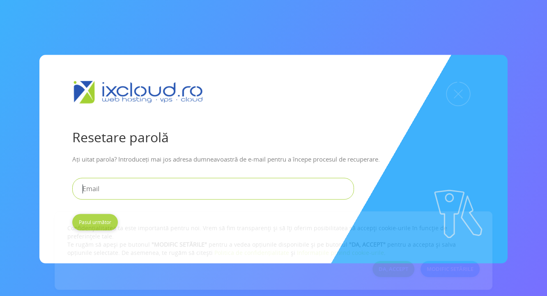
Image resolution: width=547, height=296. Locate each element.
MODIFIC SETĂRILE (450, 269)
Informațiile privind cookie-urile (340, 253)
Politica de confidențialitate (251, 253)
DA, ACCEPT (393, 269)
